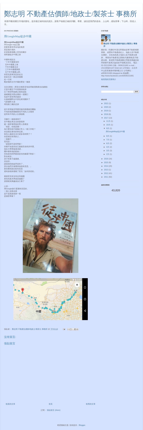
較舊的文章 (90, 404)
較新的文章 (10, 404)
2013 (106, 170)
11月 (108, 121)
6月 (108, 143)
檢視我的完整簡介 (108, 79)
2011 (106, 177)
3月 (108, 151)
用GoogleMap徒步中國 (115, 132)
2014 (106, 166)
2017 (106, 118)
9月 (108, 128)
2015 (106, 162)
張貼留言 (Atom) (53, 410)
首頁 (50, 404)
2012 (106, 173)
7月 (108, 140)
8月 (108, 136)
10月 (108, 125)
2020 (106, 107)
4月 (108, 147)
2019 (106, 111)
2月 (108, 154)
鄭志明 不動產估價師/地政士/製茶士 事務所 (70, 14)
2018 (106, 114)
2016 (106, 159)
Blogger (82, 425)
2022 (106, 103)
